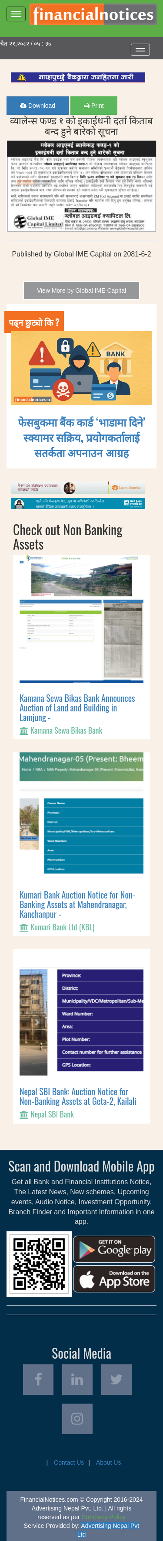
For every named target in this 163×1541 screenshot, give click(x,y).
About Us (108, 1462)
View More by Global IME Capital (81, 290)
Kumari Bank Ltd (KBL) (62, 927)
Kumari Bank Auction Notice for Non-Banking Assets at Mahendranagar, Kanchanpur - (77, 904)
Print (94, 105)
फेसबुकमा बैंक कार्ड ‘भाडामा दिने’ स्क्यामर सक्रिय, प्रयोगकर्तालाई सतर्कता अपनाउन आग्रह (82, 436)
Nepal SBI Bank (52, 1114)
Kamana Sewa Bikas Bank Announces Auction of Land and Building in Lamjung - (77, 707)
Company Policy (104, 1517)
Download (37, 105)
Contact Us (69, 1462)
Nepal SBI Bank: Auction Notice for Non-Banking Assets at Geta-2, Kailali (78, 1096)
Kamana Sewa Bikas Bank (66, 730)
